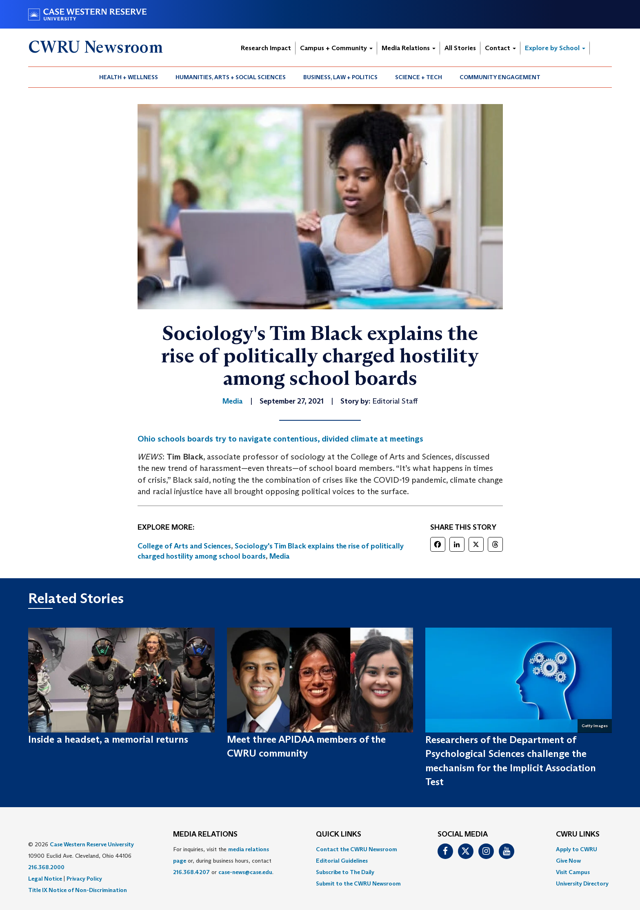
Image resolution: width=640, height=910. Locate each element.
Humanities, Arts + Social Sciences (231, 77)
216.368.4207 (191, 872)
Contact (500, 48)
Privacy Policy (84, 878)
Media (279, 556)
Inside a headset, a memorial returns (108, 739)
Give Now (568, 860)
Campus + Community (336, 48)
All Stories (460, 48)
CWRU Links (578, 834)
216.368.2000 (46, 867)
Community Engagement (500, 77)
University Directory (582, 883)
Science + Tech (418, 77)
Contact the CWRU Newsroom (356, 849)
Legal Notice (45, 878)
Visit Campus (573, 872)
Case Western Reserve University (92, 844)
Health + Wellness (128, 77)
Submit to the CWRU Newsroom (358, 883)
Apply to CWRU (576, 849)
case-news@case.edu (245, 872)
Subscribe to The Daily (345, 872)
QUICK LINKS (338, 834)
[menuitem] (129, 77)
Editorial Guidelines (342, 860)
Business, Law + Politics (340, 77)
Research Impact (266, 48)
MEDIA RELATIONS (205, 834)
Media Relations (409, 48)
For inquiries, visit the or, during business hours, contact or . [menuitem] (223, 861)
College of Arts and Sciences (184, 546)
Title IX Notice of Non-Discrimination (77, 890)
